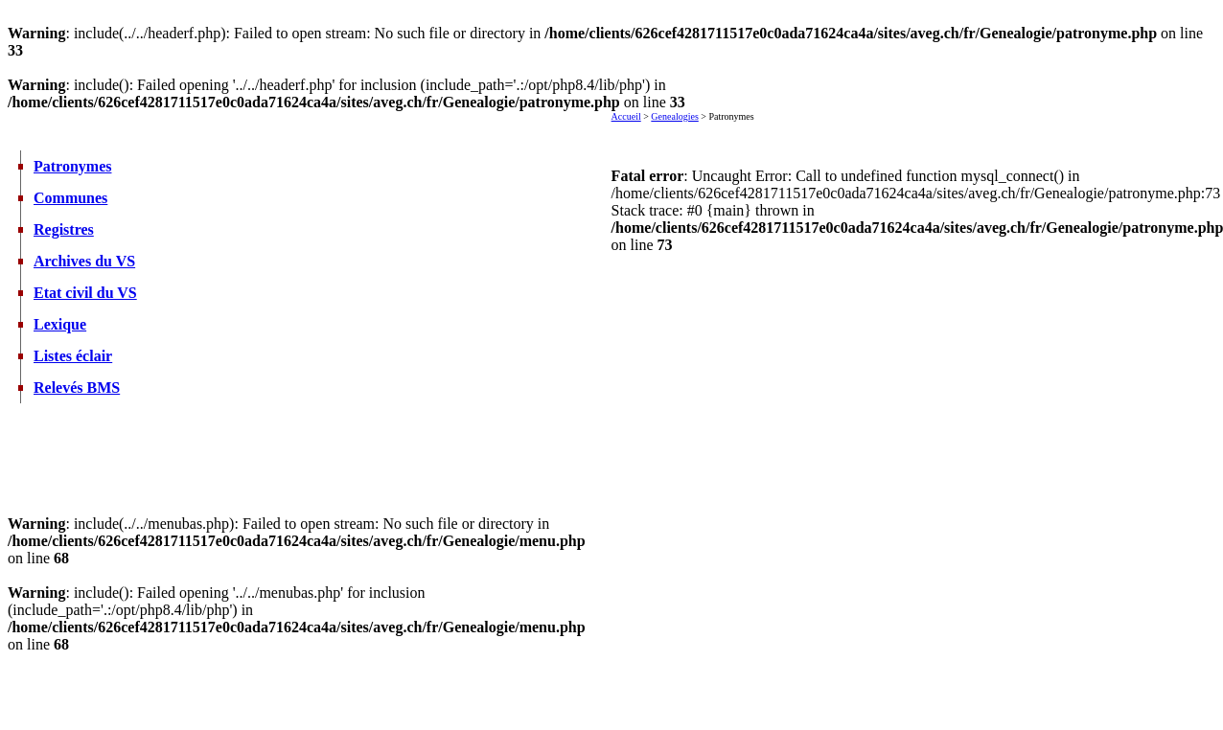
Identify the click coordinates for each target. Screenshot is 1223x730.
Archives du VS (84, 261)
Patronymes (72, 166)
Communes (70, 198)
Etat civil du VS (85, 293)
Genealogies (674, 116)
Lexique (60, 324)
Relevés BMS (77, 387)
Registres (64, 229)
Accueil (626, 116)
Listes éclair (73, 356)
